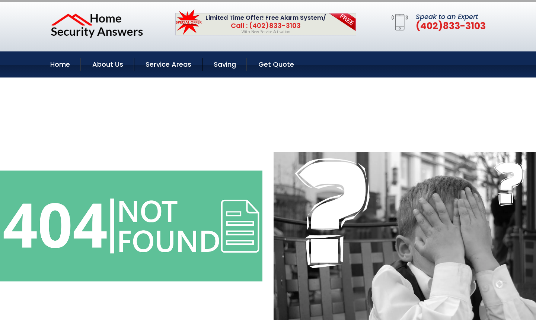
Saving (225, 64)
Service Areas (168, 64)
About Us (107, 64)
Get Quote (276, 64)
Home (60, 64)
